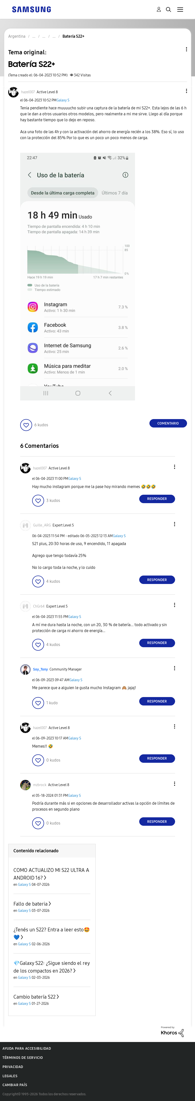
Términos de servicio (22, 1058)
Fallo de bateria (30, 904)
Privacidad (12, 1067)
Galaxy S (63, 100)
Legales (9, 1076)
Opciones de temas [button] (178, 49)
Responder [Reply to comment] (157, 499)
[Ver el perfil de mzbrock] (39, 785)
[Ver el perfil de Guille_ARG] (42, 525)
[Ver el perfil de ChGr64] (39, 606)
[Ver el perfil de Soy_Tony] (40, 669)
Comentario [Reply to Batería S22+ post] (168, 423)
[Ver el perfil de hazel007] (28, 92)
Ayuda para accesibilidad (26, 1048)
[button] (178, 91)
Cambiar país (14, 1085)
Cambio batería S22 (34, 997)
